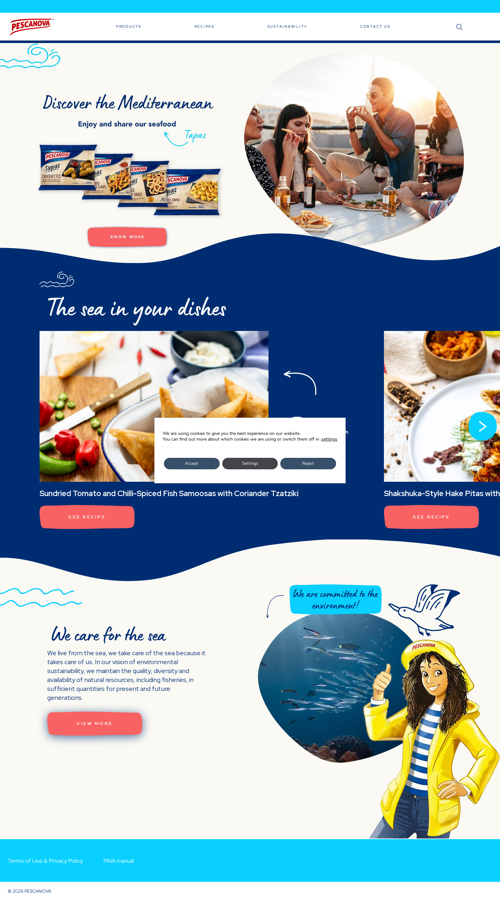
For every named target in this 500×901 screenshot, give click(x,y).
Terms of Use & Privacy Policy (45, 860)
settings (329, 439)
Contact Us (375, 26)
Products (129, 26)
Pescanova (32, 27)
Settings (250, 463)
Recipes (205, 26)
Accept (192, 463)
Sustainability (288, 26)
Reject (308, 463)
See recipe (88, 517)
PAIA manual (118, 860)
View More (95, 724)
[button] (482, 426)
